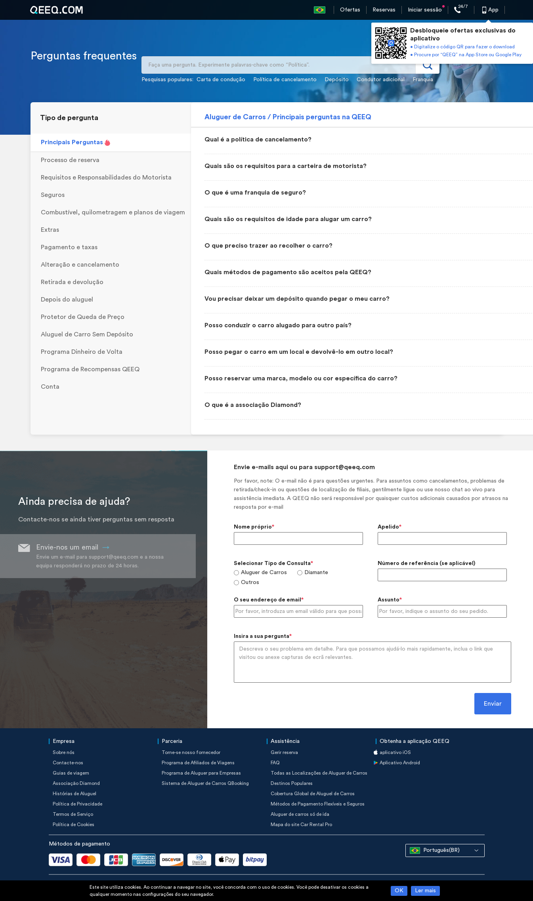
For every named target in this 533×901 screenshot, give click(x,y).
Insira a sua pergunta (261, 636)
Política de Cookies (73, 824)
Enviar (493, 704)
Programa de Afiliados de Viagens (198, 762)
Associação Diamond (76, 783)
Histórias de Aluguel (74, 793)
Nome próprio (253, 527)
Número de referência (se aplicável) (426, 563)
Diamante (316, 572)
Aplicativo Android (400, 762)
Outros (250, 582)
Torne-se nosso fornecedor (191, 752)
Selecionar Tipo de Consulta (272, 563)
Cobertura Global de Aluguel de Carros (313, 793)
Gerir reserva (284, 752)
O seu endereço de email (267, 600)
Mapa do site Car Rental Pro (301, 824)
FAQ (275, 762)
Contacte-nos (68, 762)
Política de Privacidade (77, 804)
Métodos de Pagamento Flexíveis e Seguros (318, 804)
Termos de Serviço (73, 814)
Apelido (388, 527)
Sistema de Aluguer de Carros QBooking (205, 783)
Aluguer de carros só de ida (300, 814)
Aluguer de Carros (264, 572)
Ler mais (425, 890)
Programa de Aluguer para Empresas (201, 773)
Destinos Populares (292, 783)
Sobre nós (64, 752)
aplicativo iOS (395, 752)
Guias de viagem (71, 773)
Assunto (388, 600)
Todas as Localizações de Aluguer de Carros (319, 773)
